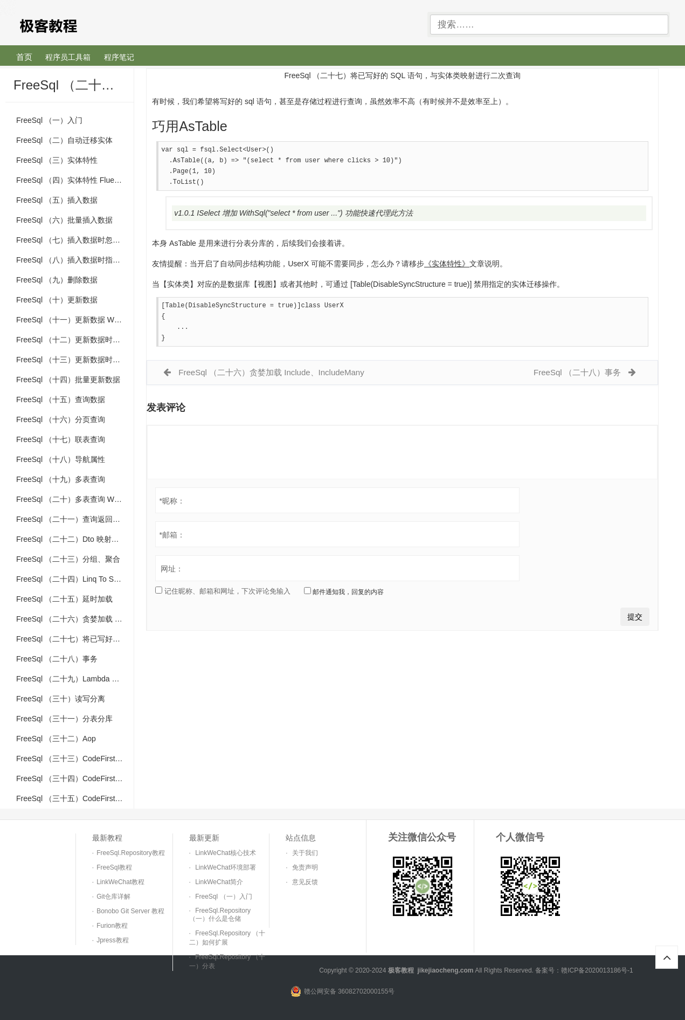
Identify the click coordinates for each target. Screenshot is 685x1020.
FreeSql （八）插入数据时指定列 (72, 260)
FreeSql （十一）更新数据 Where (72, 319)
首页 (24, 56)
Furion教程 (112, 925)
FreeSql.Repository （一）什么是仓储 (220, 914)
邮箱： (171, 539)
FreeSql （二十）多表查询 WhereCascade (75, 499)
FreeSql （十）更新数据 (57, 299)
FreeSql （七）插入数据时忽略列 (72, 240)
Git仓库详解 (113, 896)
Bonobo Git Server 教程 (130, 911)
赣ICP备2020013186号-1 (597, 970)
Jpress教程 (112, 940)
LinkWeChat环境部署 (225, 867)
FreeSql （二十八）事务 (57, 658)
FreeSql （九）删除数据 (57, 279)
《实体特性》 (446, 265)
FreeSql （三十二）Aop (56, 738)
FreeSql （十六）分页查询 (60, 419)
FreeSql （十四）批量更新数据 (68, 379)
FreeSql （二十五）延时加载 (64, 599)
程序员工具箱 (68, 57)
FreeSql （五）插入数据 (57, 200)
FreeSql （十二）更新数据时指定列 (75, 339)
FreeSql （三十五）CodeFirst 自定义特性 (75, 798)
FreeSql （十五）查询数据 (60, 399)
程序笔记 (119, 57)
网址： (172, 573)
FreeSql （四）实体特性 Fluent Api (74, 180)
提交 (634, 621)
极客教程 (85, 25)
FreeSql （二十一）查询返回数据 (72, 519)
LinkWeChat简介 (219, 882)
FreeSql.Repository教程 (130, 853)
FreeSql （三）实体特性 (57, 160)
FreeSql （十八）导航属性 (60, 459)
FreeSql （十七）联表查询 (60, 439)
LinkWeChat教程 (120, 882)
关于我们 (305, 853)
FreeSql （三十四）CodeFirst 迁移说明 (75, 778)
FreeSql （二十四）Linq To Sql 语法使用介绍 (75, 579)
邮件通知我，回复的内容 (344, 595)
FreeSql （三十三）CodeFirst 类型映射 (75, 758)
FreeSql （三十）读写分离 (60, 698)
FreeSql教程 (114, 867)
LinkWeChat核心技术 (225, 853)
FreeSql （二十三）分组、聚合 (68, 559)
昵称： (171, 505)
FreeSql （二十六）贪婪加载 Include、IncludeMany (75, 619)
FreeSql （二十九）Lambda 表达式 (75, 678)
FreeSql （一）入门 (49, 120)
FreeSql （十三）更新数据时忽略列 (75, 359)
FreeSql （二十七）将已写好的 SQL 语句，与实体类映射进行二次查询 (75, 639)
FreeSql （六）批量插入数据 (64, 220)
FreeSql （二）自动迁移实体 (64, 140)
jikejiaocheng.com (445, 970)
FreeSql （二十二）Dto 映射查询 (71, 539)
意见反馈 (305, 882)
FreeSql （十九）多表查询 (60, 479)
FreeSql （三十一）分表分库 (64, 718)
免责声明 (305, 867)
